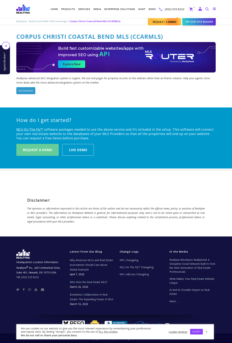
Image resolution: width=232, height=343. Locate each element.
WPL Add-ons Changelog (134, 274)
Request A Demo (37, 150)
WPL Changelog (129, 260)
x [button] (206, 331)
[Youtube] (37, 289)
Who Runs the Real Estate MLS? (88, 282)
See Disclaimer (25, 90)
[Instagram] (31, 289)
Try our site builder (199, 21)
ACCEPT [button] (196, 331)
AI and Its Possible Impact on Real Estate (189, 292)
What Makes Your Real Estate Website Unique (191, 280)
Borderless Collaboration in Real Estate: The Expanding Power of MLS (91, 297)
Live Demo (78, 150)
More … (174, 301)
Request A (164, 22)
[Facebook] (25, 289)
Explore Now (71, 64)
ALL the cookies (108, 331)
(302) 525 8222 (174, 9)
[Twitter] (19, 289)
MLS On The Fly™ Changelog (137, 267)
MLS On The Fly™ (29, 129)
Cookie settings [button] (178, 331)
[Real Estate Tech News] (42, 289)
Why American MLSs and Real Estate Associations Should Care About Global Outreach (91, 264)
